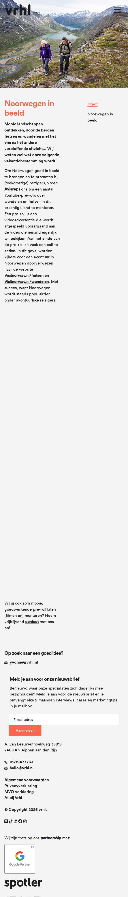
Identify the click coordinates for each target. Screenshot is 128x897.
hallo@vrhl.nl (19, 768)
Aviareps (12, 189)
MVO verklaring (19, 791)
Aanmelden (25, 730)
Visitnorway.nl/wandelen (26, 281)
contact (32, 621)
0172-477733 (18, 762)
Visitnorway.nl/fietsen (23, 275)
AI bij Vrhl (13, 797)
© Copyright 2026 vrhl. (25, 809)
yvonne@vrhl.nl (21, 662)
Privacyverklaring (20, 785)
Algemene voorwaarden (26, 779)
